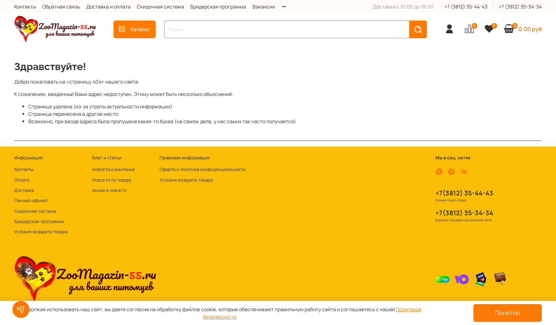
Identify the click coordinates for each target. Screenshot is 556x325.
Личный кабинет (31, 201)
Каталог (134, 29)
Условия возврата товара (40, 232)
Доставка (24, 190)
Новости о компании (113, 169)
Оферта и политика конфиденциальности (203, 169)
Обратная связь (61, 6)
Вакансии (263, 6)
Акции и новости (109, 190)
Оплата (21, 180)
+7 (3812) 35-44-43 (466, 6)
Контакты (25, 6)
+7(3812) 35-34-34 (464, 213)
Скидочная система (160, 6)
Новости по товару (112, 180)
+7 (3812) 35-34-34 (520, 6)
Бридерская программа (218, 6)
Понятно (507, 312)
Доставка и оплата (108, 6)
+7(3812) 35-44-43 (464, 193)
